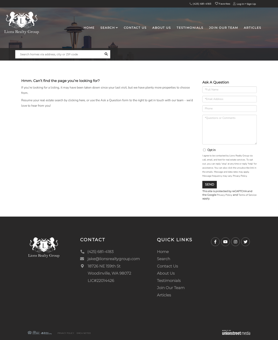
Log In (240, 4)
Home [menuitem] (89, 28)
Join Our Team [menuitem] (223, 28)
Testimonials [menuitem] (190, 28)
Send (209, 184)
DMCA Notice (84, 333)
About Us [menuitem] (161, 28)
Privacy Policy (240, 175)
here (82, 100)
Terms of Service (247, 195)
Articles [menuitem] (252, 28)
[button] (106, 54)
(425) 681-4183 (200, 3)
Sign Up (251, 4)
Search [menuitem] (107, 28)
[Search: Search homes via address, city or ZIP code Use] (58, 54)
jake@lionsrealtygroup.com (110, 258)
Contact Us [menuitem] (135, 28)
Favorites (222, 3)
